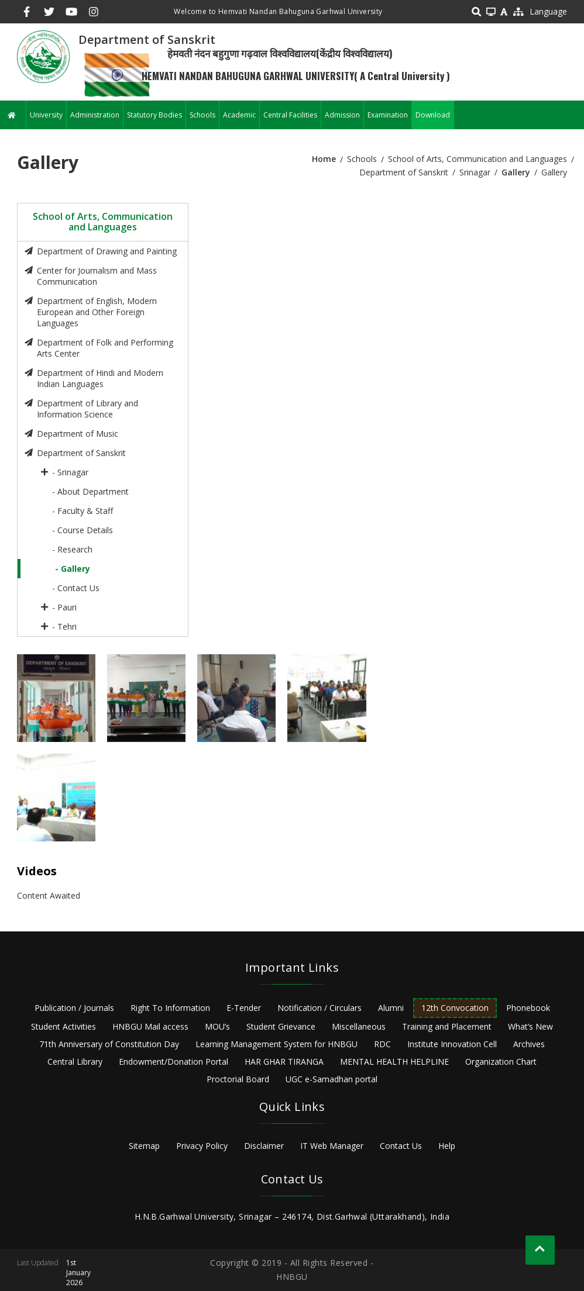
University (46, 115)
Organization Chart (501, 1061)
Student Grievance (280, 1026)
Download (432, 115)
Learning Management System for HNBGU (276, 1044)
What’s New (530, 1026)
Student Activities (63, 1026)
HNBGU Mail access (150, 1026)
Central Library (74, 1061)
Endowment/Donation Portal (173, 1061)
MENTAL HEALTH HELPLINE (394, 1061)
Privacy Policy (202, 1145)
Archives (529, 1044)
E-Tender (243, 1007)
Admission (342, 115)
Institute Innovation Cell (452, 1044)
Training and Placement (447, 1026)
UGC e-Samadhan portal (331, 1079)
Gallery (515, 172)
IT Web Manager (331, 1145)
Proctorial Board (238, 1079)
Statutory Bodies (154, 115)
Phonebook (528, 1007)
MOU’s (217, 1026)
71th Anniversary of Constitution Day (109, 1044)
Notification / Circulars (319, 1007)
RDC (382, 1044)
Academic (239, 115)
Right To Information (170, 1007)
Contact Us (401, 1145)
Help (446, 1145)
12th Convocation (455, 1007)
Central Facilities (290, 115)
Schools (202, 115)
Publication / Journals (74, 1007)
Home (324, 158)
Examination (387, 115)
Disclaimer (264, 1145)
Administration (94, 115)
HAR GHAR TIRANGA (284, 1061)
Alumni (391, 1007)
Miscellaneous (359, 1026)
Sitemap (144, 1145)
